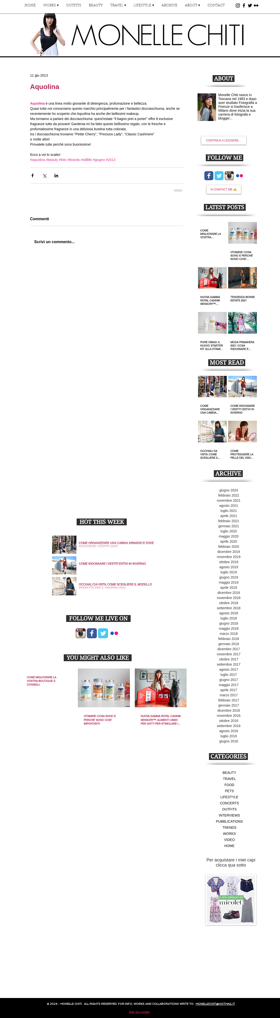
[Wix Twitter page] (103, 633)
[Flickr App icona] (114, 633)
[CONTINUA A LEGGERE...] (223, 140)
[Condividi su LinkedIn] (56, 175)
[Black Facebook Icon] (244, 5)
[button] (51, 7)
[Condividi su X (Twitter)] (44, 175)
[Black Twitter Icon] (250, 5)
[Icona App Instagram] (81, 633)
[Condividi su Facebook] (32, 175)
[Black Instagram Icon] (238, 5)
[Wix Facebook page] (92, 633)
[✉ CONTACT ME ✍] (224, 189)
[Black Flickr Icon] (256, 5)
